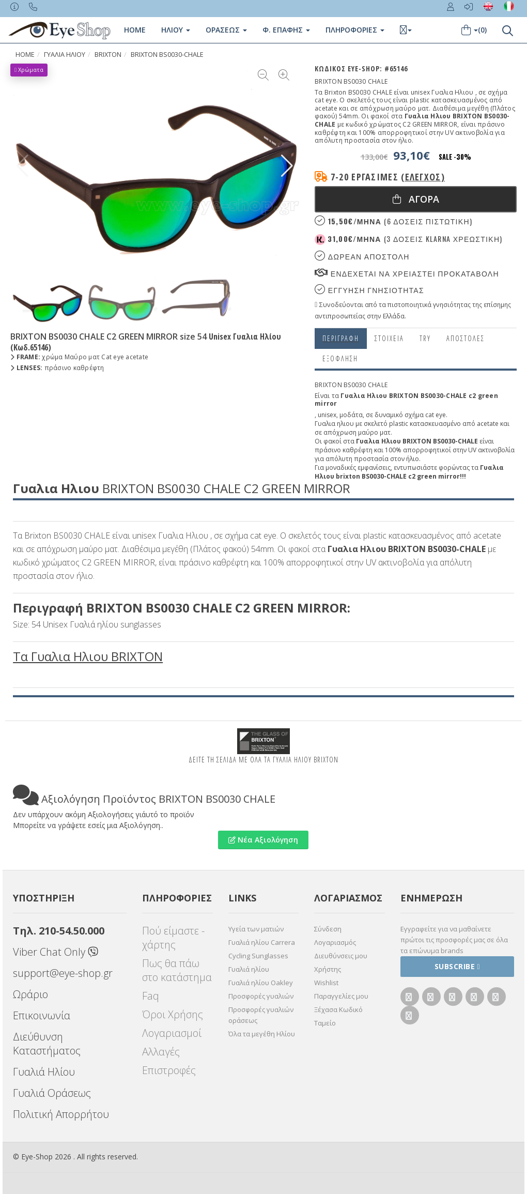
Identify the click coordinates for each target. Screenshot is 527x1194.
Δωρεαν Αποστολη (362, 256)
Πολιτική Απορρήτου (61, 1114)
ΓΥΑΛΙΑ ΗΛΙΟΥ (64, 54)
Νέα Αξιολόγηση (263, 840)
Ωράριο (30, 994)
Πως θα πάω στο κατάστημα (177, 970)
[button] (287, 166)
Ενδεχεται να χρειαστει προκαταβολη (407, 273)
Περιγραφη (340, 338)
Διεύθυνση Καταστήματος (47, 1044)
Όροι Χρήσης (172, 1014)
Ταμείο (325, 1023)
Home (135, 30)
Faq (150, 996)
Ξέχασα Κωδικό (338, 1009)
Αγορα (416, 199)
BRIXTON (108, 54)
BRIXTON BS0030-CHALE (167, 54)
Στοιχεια (389, 338)
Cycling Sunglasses (258, 955)
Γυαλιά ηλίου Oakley (260, 982)
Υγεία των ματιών (256, 928)
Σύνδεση (328, 928)
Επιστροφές (169, 1070)
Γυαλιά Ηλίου (44, 1072)
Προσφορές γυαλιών (260, 996)
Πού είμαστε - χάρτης (173, 938)
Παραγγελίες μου (341, 996)
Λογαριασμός (335, 942)
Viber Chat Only (55, 952)
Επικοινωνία (41, 1015)
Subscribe (458, 966)
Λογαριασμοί (172, 1033)
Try (425, 338)
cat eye (435, 414)
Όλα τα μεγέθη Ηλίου (261, 1033)
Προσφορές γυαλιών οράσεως (260, 1015)
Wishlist (326, 982)
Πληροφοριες (355, 30)
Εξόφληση (340, 358)
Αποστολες (465, 338)
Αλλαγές (161, 1052)
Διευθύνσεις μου (340, 955)
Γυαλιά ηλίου (248, 969)
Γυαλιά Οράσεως (52, 1093)
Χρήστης (327, 969)
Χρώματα (28, 69)
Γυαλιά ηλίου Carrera (261, 942)
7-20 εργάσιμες (388, 177)
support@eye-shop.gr (63, 973)
